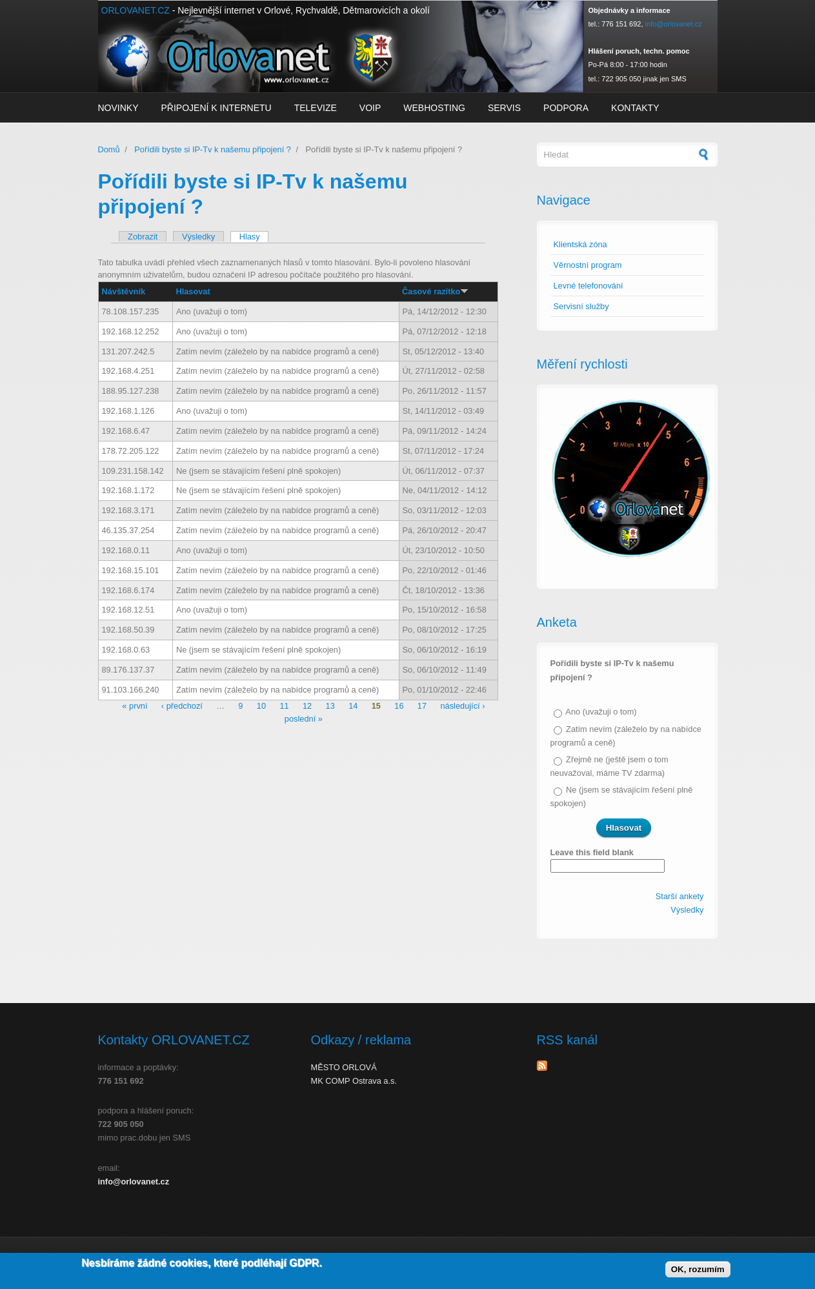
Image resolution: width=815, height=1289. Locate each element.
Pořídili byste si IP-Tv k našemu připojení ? (212, 149)
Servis (504, 108)
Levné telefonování (588, 285)
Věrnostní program (588, 265)
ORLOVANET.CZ (135, 10)
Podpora (566, 108)
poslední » (304, 719)
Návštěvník (124, 291)
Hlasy (254, 236)
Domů (109, 149)
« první (134, 706)
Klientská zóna (580, 244)
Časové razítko (435, 291)
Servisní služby (581, 306)
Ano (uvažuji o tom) (600, 711)
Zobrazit (142, 236)
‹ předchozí (182, 706)
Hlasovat (193, 291)
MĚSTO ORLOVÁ (344, 1067)
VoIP (370, 108)
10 (261, 706)
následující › (462, 706)
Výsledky (198, 236)
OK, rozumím (698, 1272)
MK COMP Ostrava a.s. (354, 1081)
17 (422, 706)
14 (352, 706)
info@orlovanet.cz (673, 24)
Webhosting (434, 108)
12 (307, 706)
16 (398, 706)
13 (330, 706)
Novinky (118, 108)
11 (283, 706)
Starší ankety (680, 896)
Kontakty (635, 108)
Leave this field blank (592, 852)
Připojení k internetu (216, 108)
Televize (315, 108)
